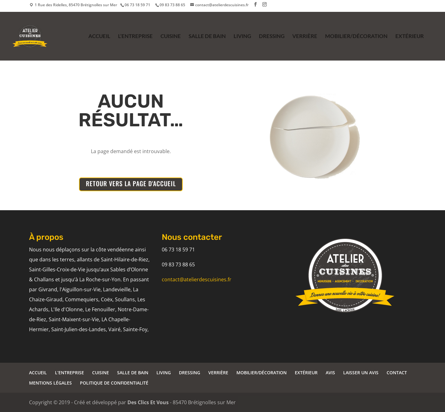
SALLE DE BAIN (207, 36)
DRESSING (271, 36)
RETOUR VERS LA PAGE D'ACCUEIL (131, 183)
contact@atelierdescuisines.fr (196, 279)
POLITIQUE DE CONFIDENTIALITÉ (114, 383)
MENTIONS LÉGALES (50, 383)
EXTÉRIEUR (409, 36)
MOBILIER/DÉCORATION (356, 36)
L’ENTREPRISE (135, 36)
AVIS (330, 373)
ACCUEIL (99, 36)
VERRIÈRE (304, 36)
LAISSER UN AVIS (360, 373)
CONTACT (397, 373)
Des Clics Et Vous (148, 402)
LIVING (242, 36)
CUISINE (171, 36)
